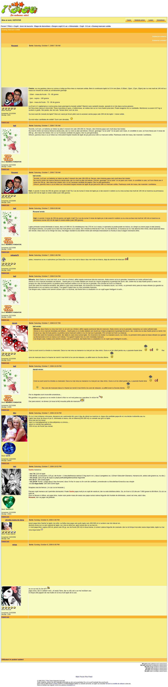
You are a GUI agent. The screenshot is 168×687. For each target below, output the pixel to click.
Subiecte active (140, 20)
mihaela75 (14, 255)
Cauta (129, 20)
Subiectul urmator (159, 40)
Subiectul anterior (159, 36)
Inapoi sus (5, 122)
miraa (14, 545)
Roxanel (14, 46)
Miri (14, 413)
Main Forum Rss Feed (84, 677)
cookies (55, 683)
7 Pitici (47, 680)
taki (14, 466)
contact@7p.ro (70, 685)
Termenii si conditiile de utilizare (115, 683)
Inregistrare (160, 20)
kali (14, 126)
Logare (151, 20)
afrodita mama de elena (14, 520)
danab (14, 323)
